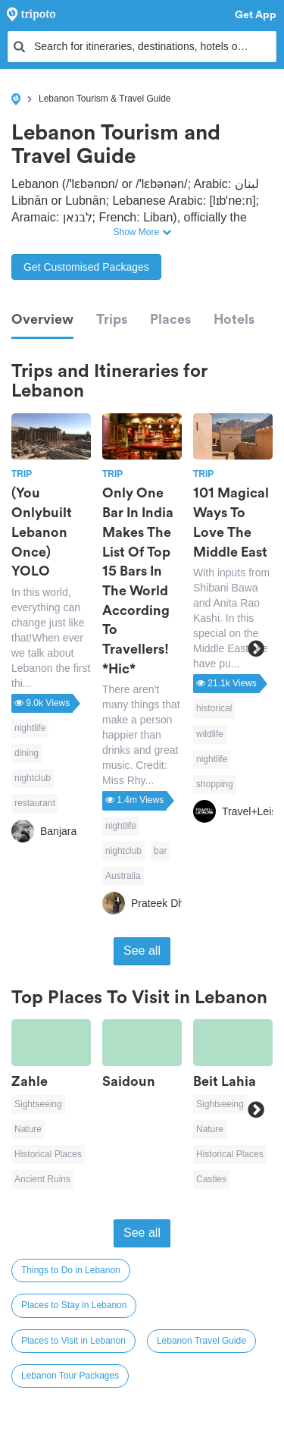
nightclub (32, 778)
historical (214, 708)
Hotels (234, 319)
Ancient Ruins (42, 1179)
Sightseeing (38, 1104)
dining (26, 753)
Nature (28, 1129)
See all (142, 950)
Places (170, 319)
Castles (211, 1179)
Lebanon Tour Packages (70, 1375)
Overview (42, 319)
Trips (111, 319)
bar (160, 851)
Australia (123, 876)
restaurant (34, 803)
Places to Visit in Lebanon (73, 1340)
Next (255, 649)
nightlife (29, 728)
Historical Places (48, 1154)
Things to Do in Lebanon (70, 1270)
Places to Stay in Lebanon (73, 1305)
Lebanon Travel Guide (201, 1340)
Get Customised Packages (86, 267)
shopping (214, 784)
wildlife (209, 734)
